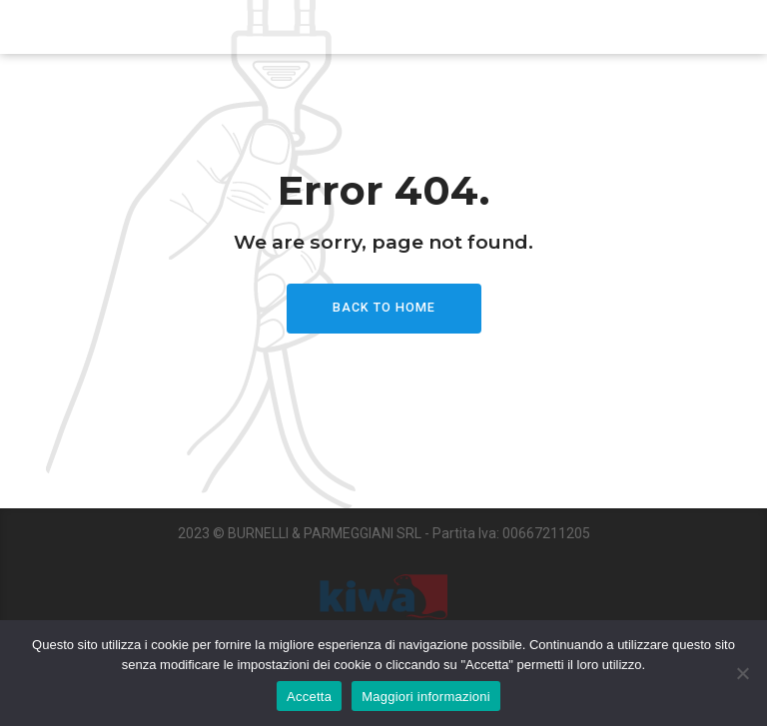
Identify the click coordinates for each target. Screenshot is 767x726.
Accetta (309, 696)
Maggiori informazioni (426, 696)
